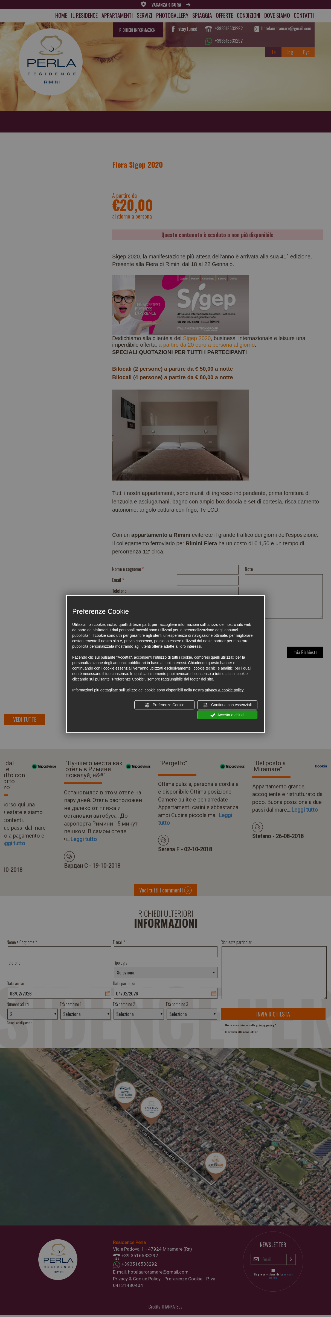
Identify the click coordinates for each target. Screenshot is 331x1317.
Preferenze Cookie (164, 705)
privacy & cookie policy (224, 690)
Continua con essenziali (227, 705)
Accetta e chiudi (227, 714)
